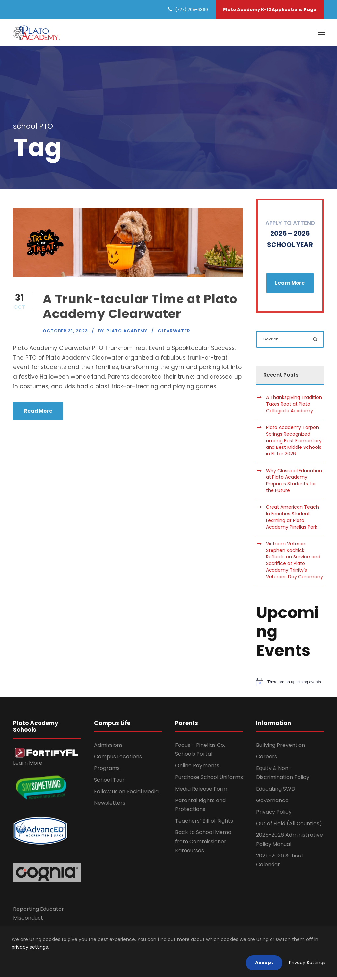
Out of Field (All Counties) (289, 824)
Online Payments (197, 766)
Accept (264, 962)
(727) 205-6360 (191, 9)
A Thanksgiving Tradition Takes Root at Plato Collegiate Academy (294, 405)
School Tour (109, 781)
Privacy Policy (274, 813)
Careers (266, 757)
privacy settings (30, 947)
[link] (46, 753)
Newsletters (109, 804)
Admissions (108, 746)
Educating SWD (275, 790)
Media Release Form (201, 790)
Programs (107, 769)
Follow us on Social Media (126, 792)
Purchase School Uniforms (209, 778)
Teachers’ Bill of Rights (204, 822)
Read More (38, 411)
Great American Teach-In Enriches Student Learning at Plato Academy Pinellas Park (294, 518)
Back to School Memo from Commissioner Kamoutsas (203, 842)
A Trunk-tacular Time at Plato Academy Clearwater (140, 307)
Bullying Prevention (280, 746)
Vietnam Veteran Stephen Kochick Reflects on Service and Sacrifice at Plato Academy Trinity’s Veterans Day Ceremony (294, 561)
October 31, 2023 (65, 332)
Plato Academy (126, 332)
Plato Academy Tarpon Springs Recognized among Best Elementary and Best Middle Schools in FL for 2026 (294, 441)
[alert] (290, 683)
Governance (272, 801)
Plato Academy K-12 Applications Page (269, 9)
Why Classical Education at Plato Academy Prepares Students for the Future (294, 481)
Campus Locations (118, 757)
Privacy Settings (307, 962)
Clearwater (174, 332)
